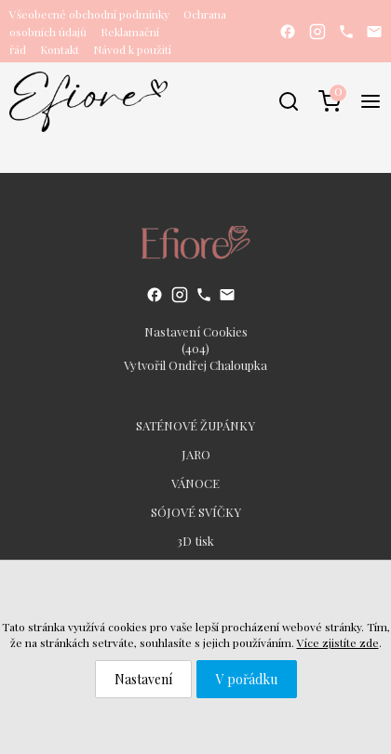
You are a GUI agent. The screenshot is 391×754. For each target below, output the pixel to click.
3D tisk (195, 541)
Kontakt (59, 49)
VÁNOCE (195, 483)
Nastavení (143, 679)
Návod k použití (132, 49)
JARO (196, 454)
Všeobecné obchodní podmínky (89, 14)
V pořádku (246, 679)
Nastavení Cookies (196, 331)
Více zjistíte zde (338, 642)
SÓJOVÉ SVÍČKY (196, 512)
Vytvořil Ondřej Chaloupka (195, 365)
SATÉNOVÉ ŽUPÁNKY (195, 425)
